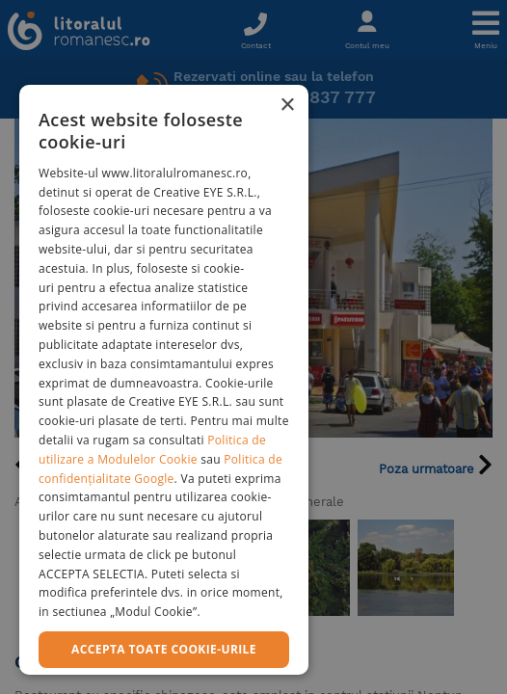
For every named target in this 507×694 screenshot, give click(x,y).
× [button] (287, 105)
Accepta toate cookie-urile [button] (163, 649)
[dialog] (163, 380)
